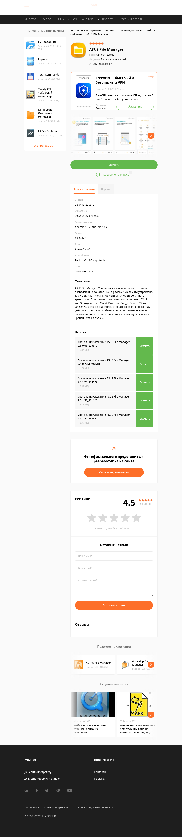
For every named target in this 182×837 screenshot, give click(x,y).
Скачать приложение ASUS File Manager (104, 343)
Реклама (99, 778)
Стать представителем (114, 472)
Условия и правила (56, 807)
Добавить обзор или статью (42, 778)
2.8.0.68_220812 (101, 54)
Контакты (100, 772)
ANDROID (88, 19)
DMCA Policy (32, 807)
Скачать (114, 164)
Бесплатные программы (85, 30)
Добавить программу (37, 772)
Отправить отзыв (114, 605)
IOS (75, 19)
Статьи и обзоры (131, 19)
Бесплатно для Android (113, 59)
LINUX (60, 19)
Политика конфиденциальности (93, 807)
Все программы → (45, 145)
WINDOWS (30, 19)
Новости (108, 19)
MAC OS (46, 19)
